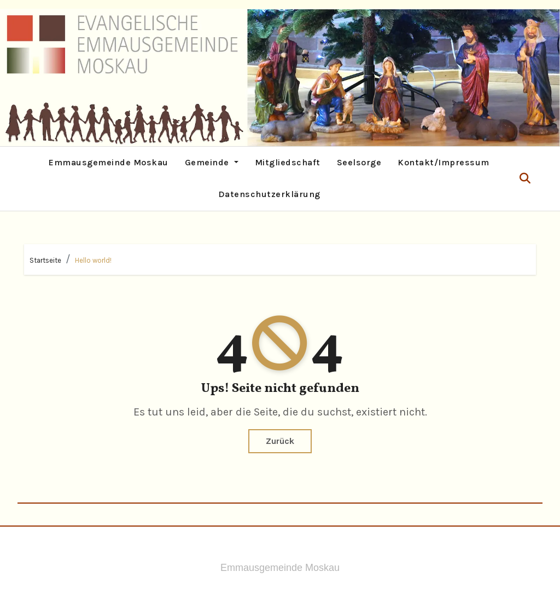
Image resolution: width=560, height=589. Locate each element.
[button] (525, 178)
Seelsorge (359, 162)
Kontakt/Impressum (443, 162)
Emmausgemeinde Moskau (108, 162)
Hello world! (93, 260)
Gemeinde (211, 162)
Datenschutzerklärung (269, 194)
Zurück (280, 441)
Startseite (45, 260)
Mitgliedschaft (287, 162)
